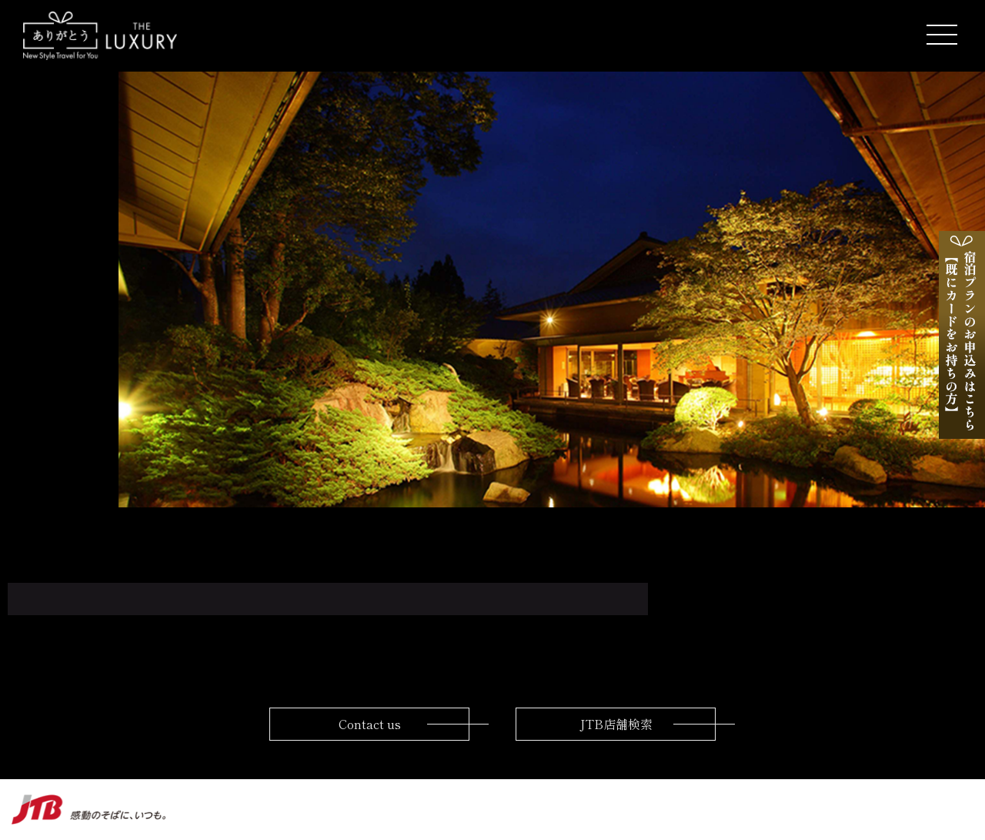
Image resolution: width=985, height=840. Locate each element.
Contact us (370, 724)
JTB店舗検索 (616, 724)
